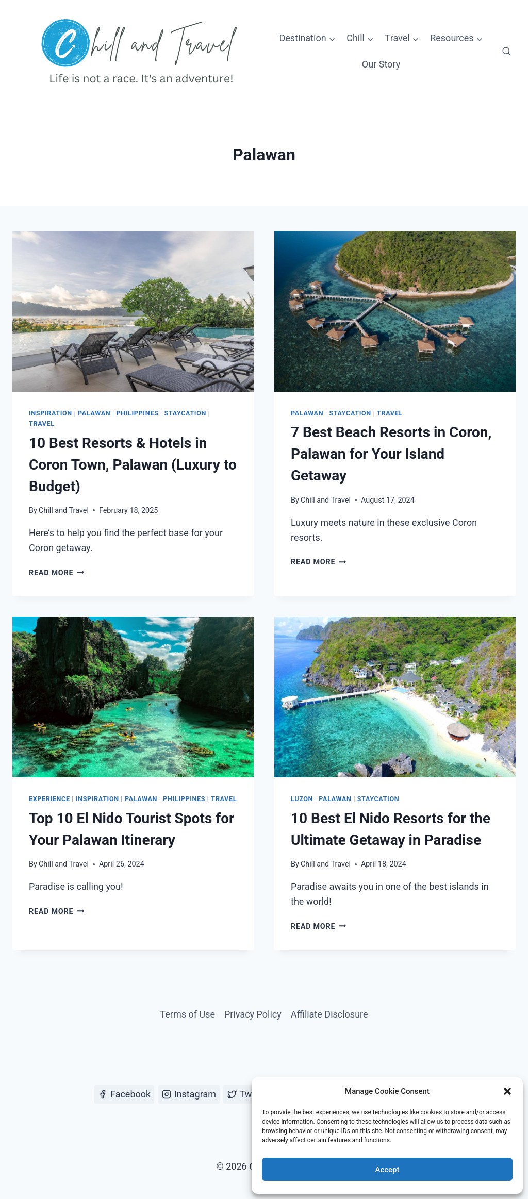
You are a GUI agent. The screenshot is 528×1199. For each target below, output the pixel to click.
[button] (507, 1091)
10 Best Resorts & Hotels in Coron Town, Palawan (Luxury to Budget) (133, 465)
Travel (42, 423)
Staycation (185, 413)
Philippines (138, 413)
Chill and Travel (64, 510)
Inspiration (50, 413)
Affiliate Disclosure (329, 1014)
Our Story (381, 64)
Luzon (302, 799)
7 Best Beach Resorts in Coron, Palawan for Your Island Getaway (391, 454)
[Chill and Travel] (141, 51)
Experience (49, 799)
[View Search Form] (506, 51)
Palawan (94, 413)
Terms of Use (187, 1014)
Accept (387, 1169)
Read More (57, 573)
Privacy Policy (253, 1014)
